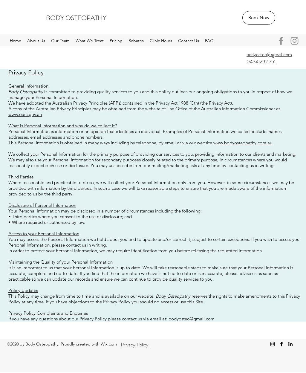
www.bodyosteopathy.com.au (242, 143)
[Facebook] (281, 41)
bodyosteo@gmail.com (192, 319)
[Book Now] (258, 18)
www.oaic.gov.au (25, 114)
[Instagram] (294, 41)
